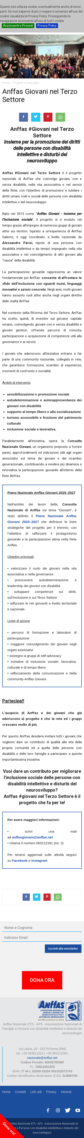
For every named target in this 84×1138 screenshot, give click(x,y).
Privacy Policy (47, 25)
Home (6, 1092)
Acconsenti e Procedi (18, 25)
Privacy (51, 1092)
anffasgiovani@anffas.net (32, 837)
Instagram (39, 860)
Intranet (66, 1092)
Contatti (20, 1092)
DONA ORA (42, 980)
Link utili (36, 1092)
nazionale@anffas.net (42, 1058)
